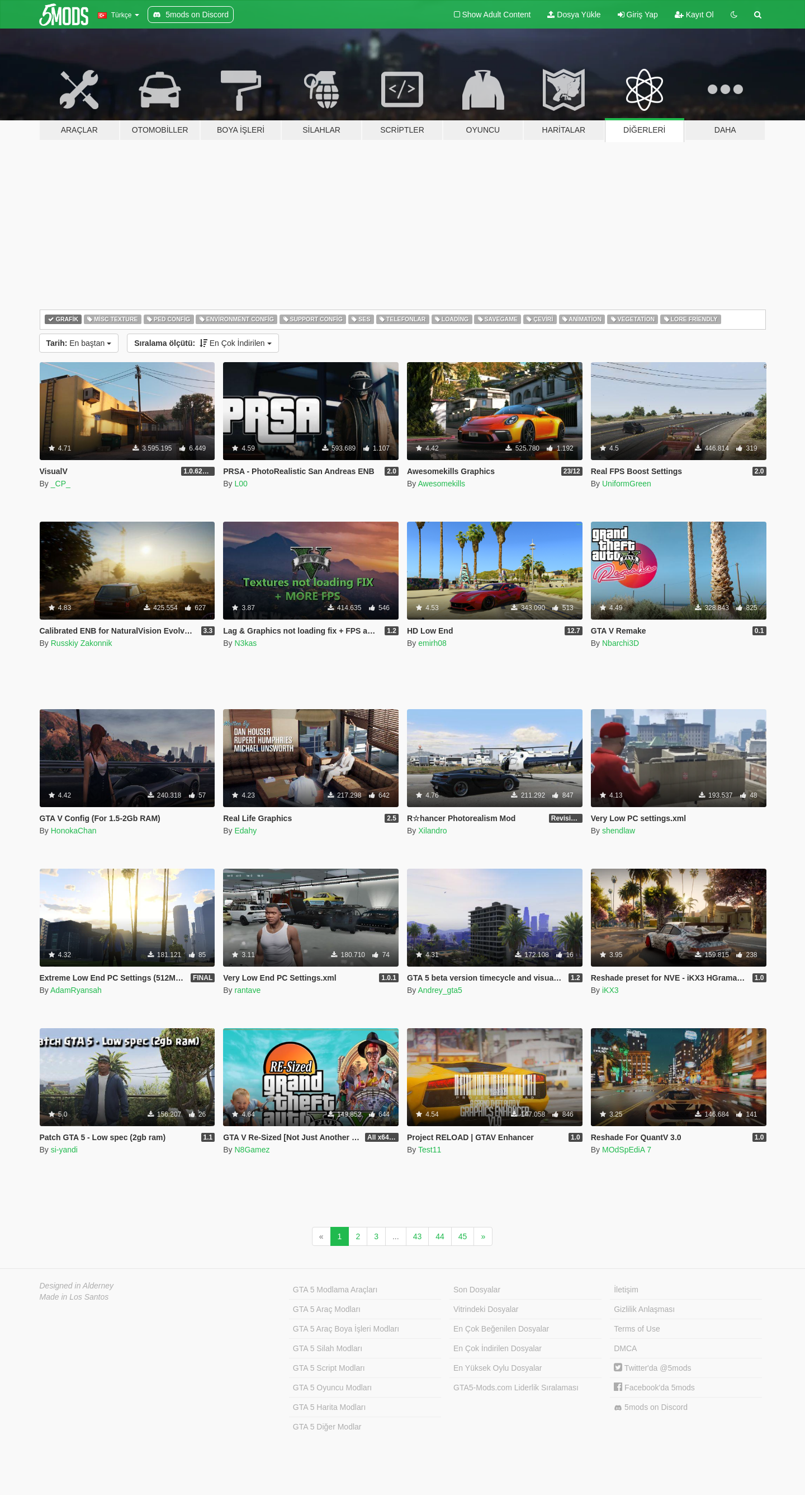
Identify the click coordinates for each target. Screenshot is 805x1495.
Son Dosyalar (476, 1289)
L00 (240, 483)
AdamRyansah (76, 990)
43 (417, 1236)
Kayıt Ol (694, 14)
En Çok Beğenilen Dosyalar (501, 1328)
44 (439, 1236)
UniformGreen (626, 483)
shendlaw (618, 830)
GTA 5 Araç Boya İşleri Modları (346, 1328)
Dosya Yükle (573, 14)
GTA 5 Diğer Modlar (327, 1426)
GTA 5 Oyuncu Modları (332, 1387)
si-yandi (64, 1149)
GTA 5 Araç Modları (327, 1309)
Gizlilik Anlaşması (644, 1309)
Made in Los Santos (74, 1296)
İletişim (626, 1289)
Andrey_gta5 (440, 990)
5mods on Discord (651, 1407)
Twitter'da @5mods (652, 1368)
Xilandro (432, 830)
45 (462, 1236)
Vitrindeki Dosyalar (485, 1309)
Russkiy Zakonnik (81, 643)
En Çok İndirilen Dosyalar (497, 1348)
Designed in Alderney (77, 1285)
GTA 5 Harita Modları (329, 1407)
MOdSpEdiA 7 (626, 1149)
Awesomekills (441, 483)
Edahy (245, 830)
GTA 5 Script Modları (329, 1367)
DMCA (625, 1348)
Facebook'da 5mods (654, 1387)
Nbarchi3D (620, 643)
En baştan (79, 343)
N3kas (245, 643)
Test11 (429, 1149)
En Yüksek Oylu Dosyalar (497, 1367)
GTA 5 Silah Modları (327, 1348)
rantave (247, 990)
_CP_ (60, 483)
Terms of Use (637, 1328)
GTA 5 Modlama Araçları (335, 1289)
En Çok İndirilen (202, 343)
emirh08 (432, 643)
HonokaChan (74, 830)
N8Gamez (251, 1149)
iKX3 (610, 990)
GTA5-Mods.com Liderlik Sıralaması (516, 1387)
